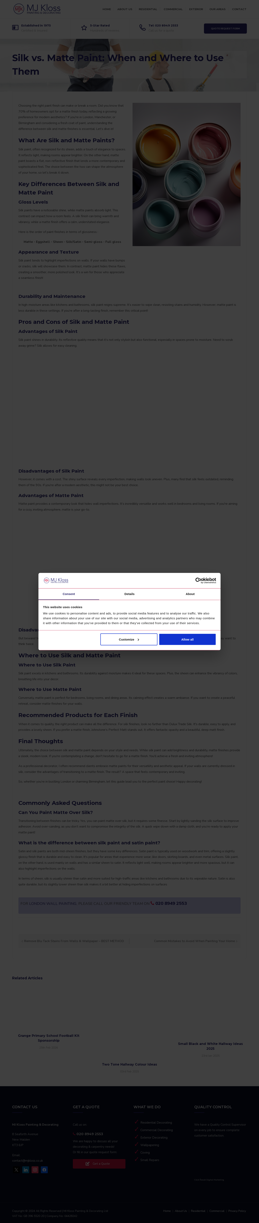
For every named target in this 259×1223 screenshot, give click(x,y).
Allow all (187, 639)
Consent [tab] (69, 594)
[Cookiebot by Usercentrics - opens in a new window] (198, 580)
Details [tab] (129, 594)
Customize (129, 639)
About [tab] (190, 594)
